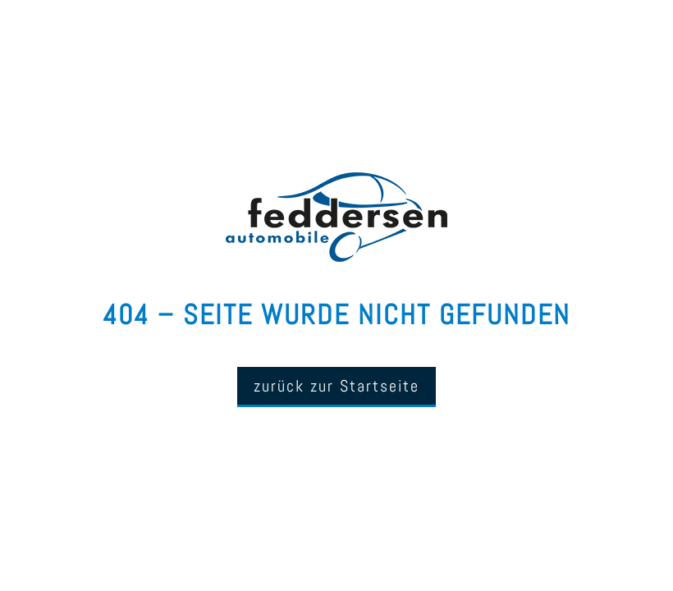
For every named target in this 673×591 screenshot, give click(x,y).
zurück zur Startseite (336, 385)
